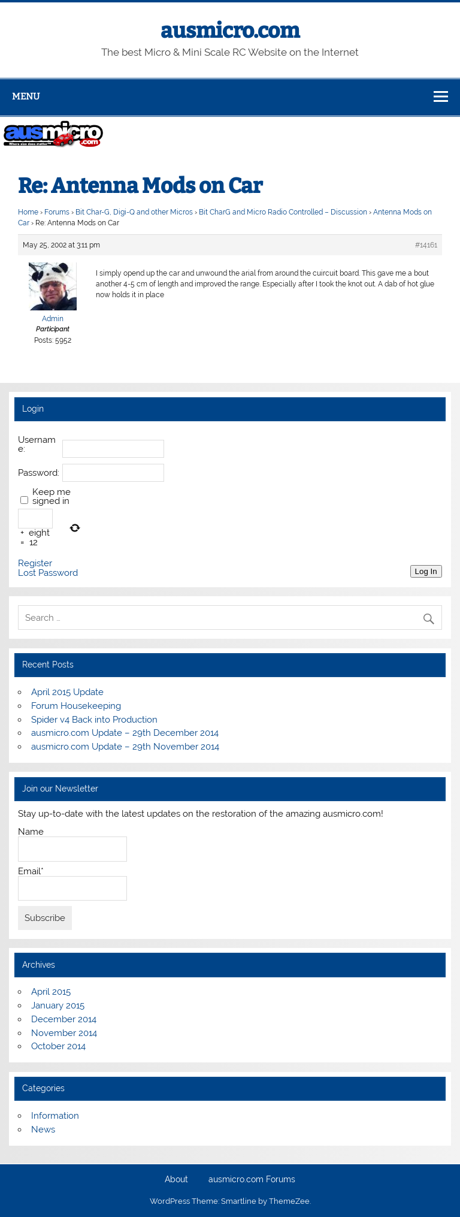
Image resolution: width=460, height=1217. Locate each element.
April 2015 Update (67, 692)
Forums (56, 212)
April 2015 (51, 991)
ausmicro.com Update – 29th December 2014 (125, 732)
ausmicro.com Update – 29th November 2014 (125, 746)
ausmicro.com (230, 30)
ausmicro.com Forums (251, 1180)
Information (55, 1115)
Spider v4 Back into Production (94, 719)
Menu (26, 96)
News (43, 1129)
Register (35, 563)
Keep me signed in (51, 497)
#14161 (426, 245)
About (176, 1180)
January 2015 (57, 1005)
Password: (38, 473)
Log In (426, 571)
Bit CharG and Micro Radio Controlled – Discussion (283, 212)
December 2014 (63, 1019)
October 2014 (58, 1046)
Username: (37, 445)
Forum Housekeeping (76, 705)
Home (28, 212)
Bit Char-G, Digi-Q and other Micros (134, 212)
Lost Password (48, 573)
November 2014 (64, 1033)
